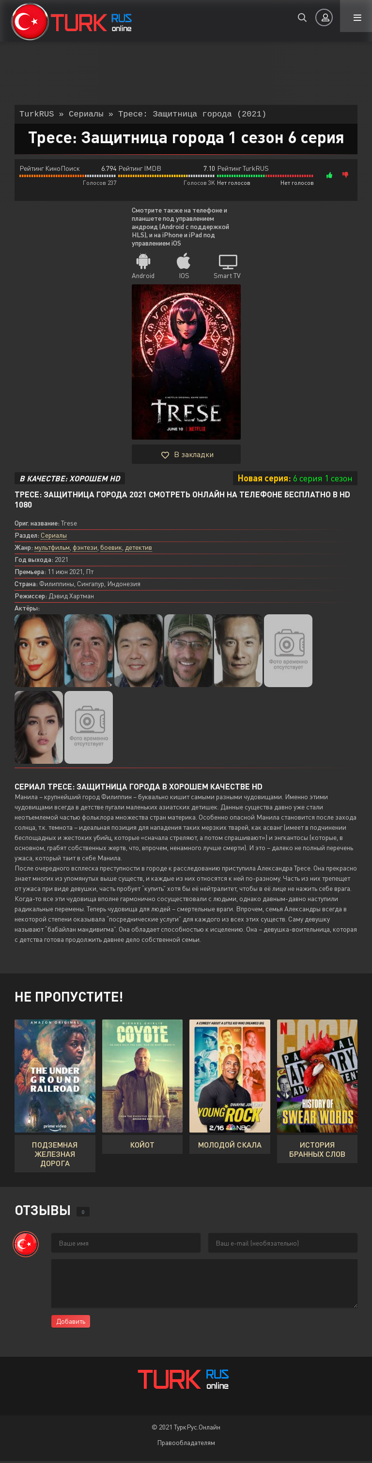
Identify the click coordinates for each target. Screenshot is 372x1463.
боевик (111, 549)
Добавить (70, 1323)
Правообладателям (186, 1444)
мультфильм (52, 549)
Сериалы (54, 537)
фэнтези (85, 549)
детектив (138, 549)
